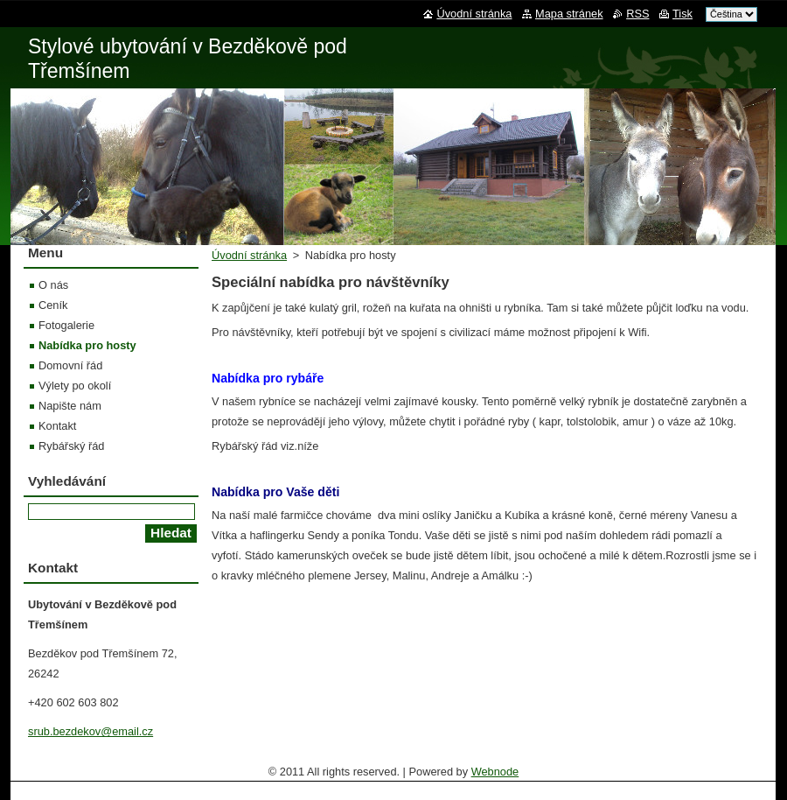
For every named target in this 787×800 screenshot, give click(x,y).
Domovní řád (70, 365)
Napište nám (69, 405)
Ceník (52, 305)
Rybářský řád (71, 446)
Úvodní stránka (249, 255)
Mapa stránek (569, 13)
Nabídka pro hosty (87, 345)
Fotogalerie (66, 325)
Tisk (682, 13)
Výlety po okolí (74, 385)
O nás (53, 284)
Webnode (495, 771)
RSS (637, 13)
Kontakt (57, 425)
